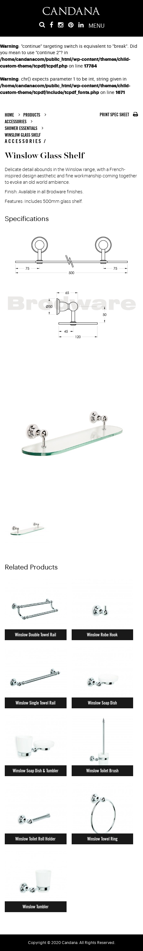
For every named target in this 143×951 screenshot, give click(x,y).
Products (31, 115)
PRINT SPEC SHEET (119, 115)
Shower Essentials (21, 128)
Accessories (15, 121)
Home (9, 115)
